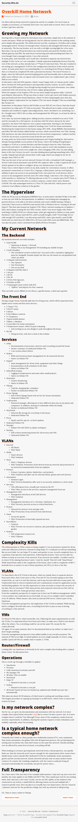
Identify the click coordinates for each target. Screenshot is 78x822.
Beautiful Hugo (62, 815)
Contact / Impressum (50, 811)
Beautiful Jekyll (41, 817)
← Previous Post (10, 797)
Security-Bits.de (10, 3)
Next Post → (69, 797)
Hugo (5, 815)
